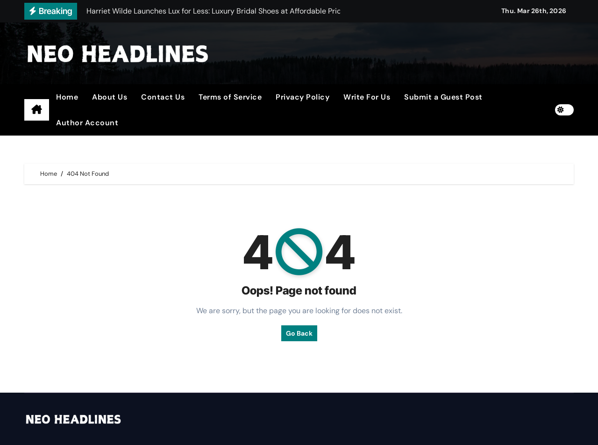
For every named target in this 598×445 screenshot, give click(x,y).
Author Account (87, 123)
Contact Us (163, 97)
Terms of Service (230, 97)
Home (67, 97)
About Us (109, 97)
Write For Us (366, 97)
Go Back (299, 333)
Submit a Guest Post (443, 97)
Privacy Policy (302, 97)
